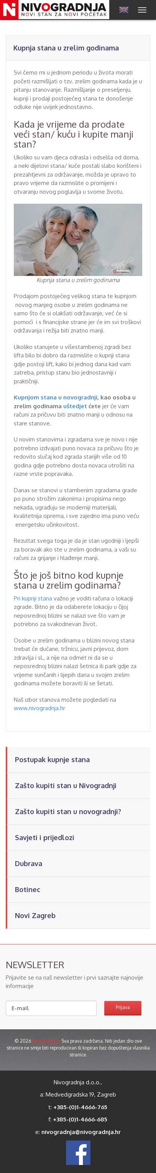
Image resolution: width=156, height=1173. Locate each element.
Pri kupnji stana (33, 598)
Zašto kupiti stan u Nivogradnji (66, 785)
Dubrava (28, 863)
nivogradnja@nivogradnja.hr (81, 1132)
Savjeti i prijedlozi (44, 837)
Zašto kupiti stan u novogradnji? (68, 811)
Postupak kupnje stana (52, 759)
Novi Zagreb (35, 915)
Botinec (27, 889)
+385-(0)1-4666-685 (80, 1119)
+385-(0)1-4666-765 (80, 1107)
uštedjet (75, 406)
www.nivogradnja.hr (39, 708)
